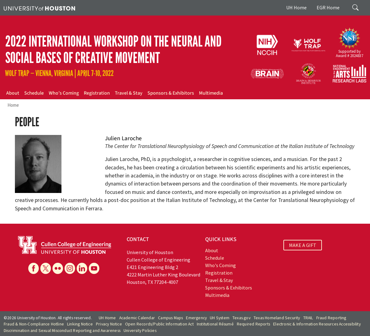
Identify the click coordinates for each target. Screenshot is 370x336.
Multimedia (211, 93)
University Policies (140, 330)
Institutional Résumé (215, 324)
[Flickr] (57, 268)
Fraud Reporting (331, 317)
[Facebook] (33, 268)
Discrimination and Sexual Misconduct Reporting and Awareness (62, 330)
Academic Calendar (137, 317)
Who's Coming (220, 265)
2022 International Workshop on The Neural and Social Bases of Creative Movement (113, 49)
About (12, 93)
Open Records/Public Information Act (159, 324)
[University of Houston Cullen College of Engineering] (64, 244)
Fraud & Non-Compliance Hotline (34, 324)
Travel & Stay (128, 93)
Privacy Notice (109, 324)
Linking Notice (80, 324)
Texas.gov (241, 317)
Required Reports (253, 324)
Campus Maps (170, 317)
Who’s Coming (64, 93)
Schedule (34, 93)
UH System (219, 317)
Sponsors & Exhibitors (170, 93)
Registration (97, 93)
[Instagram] (70, 268)
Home (13, 105)
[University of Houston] (39, 8)
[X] (45, 268)
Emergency (196, 317)
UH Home (296, 7)
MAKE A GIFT (302, 245)
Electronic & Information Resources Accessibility (317, 324)
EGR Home (328, 7)
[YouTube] (94, 268)
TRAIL (308, 317)
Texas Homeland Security (277, 317)
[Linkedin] (82, 268)
